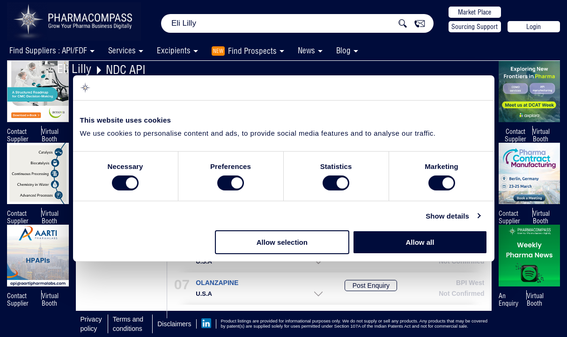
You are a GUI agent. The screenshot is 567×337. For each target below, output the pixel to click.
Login (533, 26)
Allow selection (282, 242)
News (306, 50)
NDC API (126, 69)
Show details (447, 216)
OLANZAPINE (217, 282)
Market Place (474, 12)
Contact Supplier (18, 135)
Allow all (420, 242)
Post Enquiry (371, 285)
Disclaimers (174, 324)
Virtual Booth (50, 135)
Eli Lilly (74, 68)
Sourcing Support (474, 26)
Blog (343, 50)
